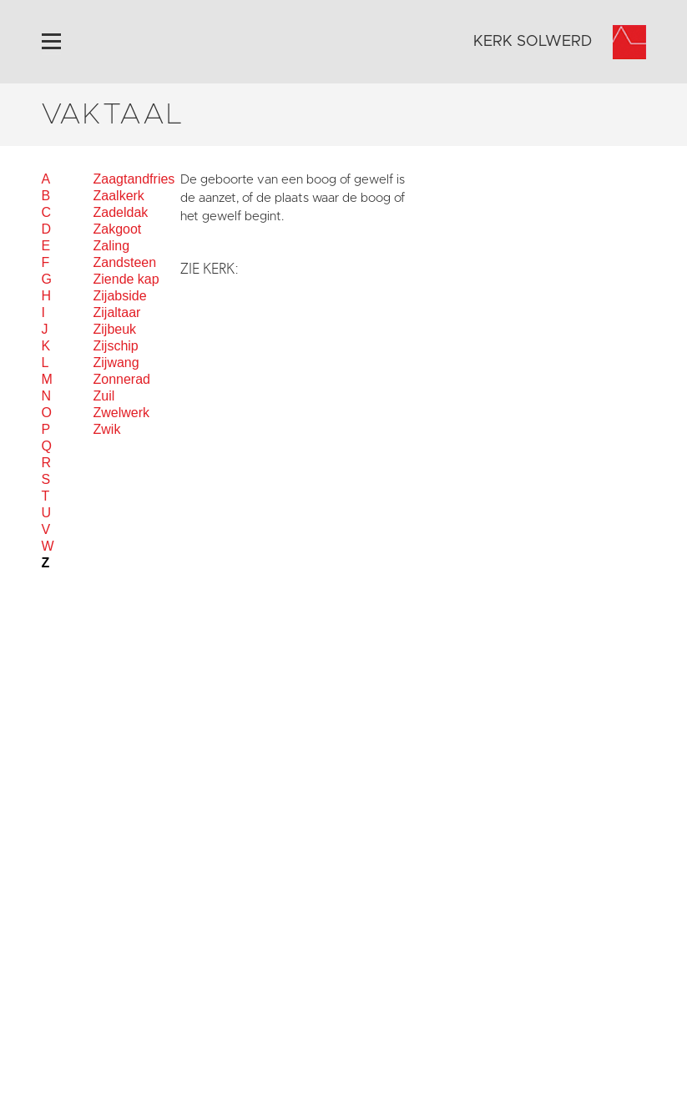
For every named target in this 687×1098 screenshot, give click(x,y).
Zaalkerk (118, 196)
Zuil (104, 396)
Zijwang (116, 362)
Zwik (107, 429)
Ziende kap (126, 279)
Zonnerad (122, 379)
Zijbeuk (115, 329)
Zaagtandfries (134, 179)
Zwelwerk (121, 412)
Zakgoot (117, 229)
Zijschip (116, 346)
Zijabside (120, 296)
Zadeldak (121, 212)
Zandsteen (125, 262)
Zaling (111, 246)
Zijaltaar (117, 312)
